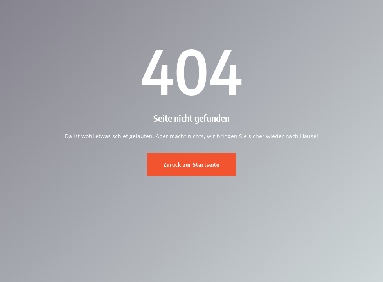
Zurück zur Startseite (192, 164)
